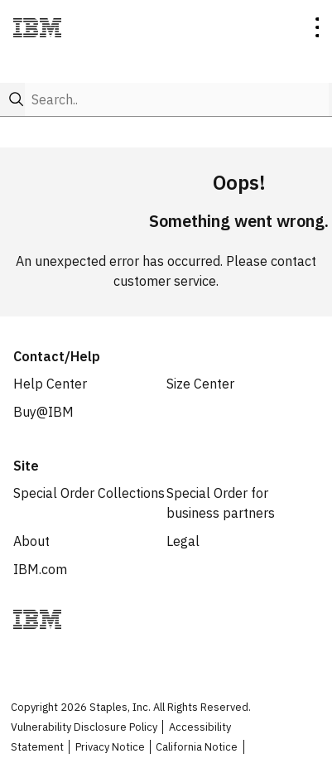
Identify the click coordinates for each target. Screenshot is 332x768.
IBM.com (40, 569)
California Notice (197, 747)
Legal (183, 541)
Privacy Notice (110, 747)
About (31, 541)
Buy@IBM (43, 411)
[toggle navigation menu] (316, 30)
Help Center (50, 383)
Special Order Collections (89, 493)
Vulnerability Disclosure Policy (84, 727)
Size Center (200, 383)
